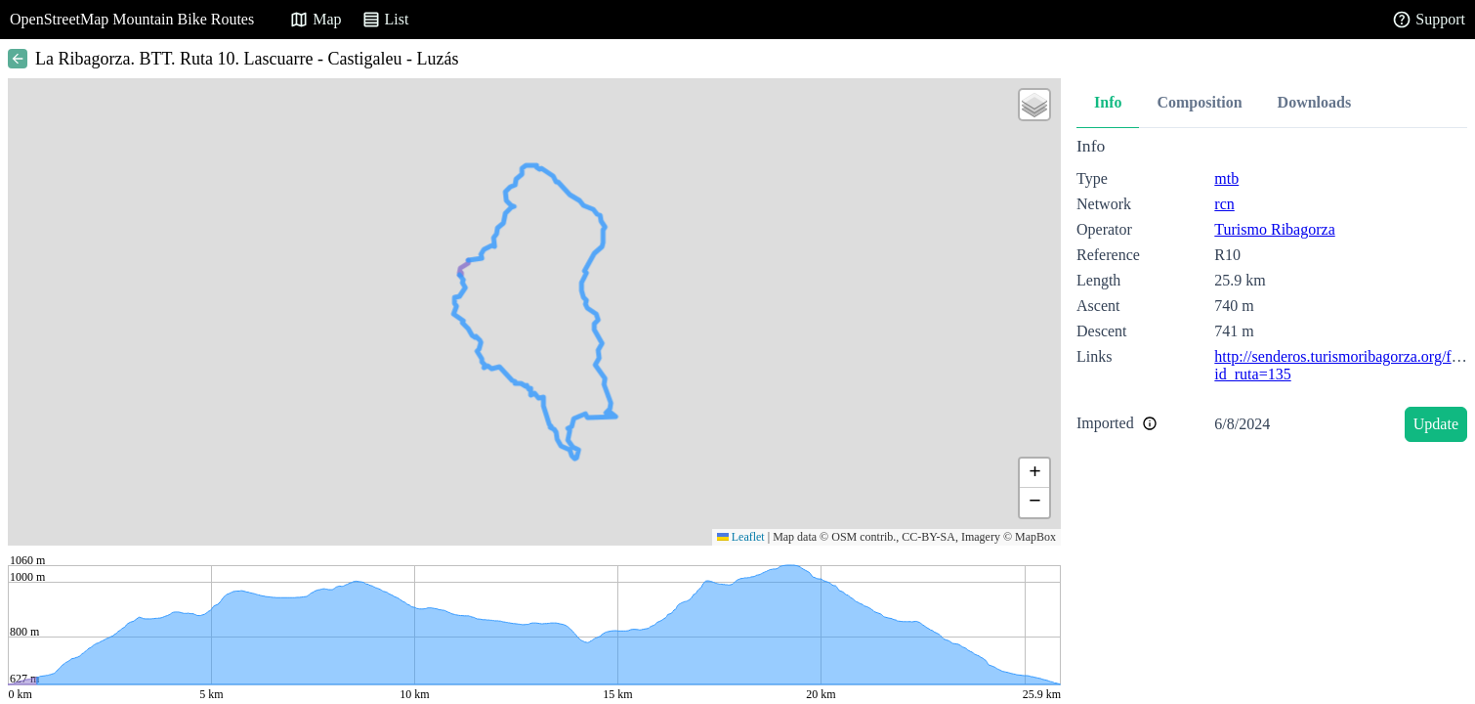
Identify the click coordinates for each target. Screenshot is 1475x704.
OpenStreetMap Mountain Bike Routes (132, 19)
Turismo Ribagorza (1274, 229)
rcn (1224, 204)
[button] (1034, 104)
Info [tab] (1107, 102)
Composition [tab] (1199, 102)
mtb (1226, 178)
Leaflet (741, 537)
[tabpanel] (1271, 293)
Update (1435, 424)
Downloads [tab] (1315, 102)
